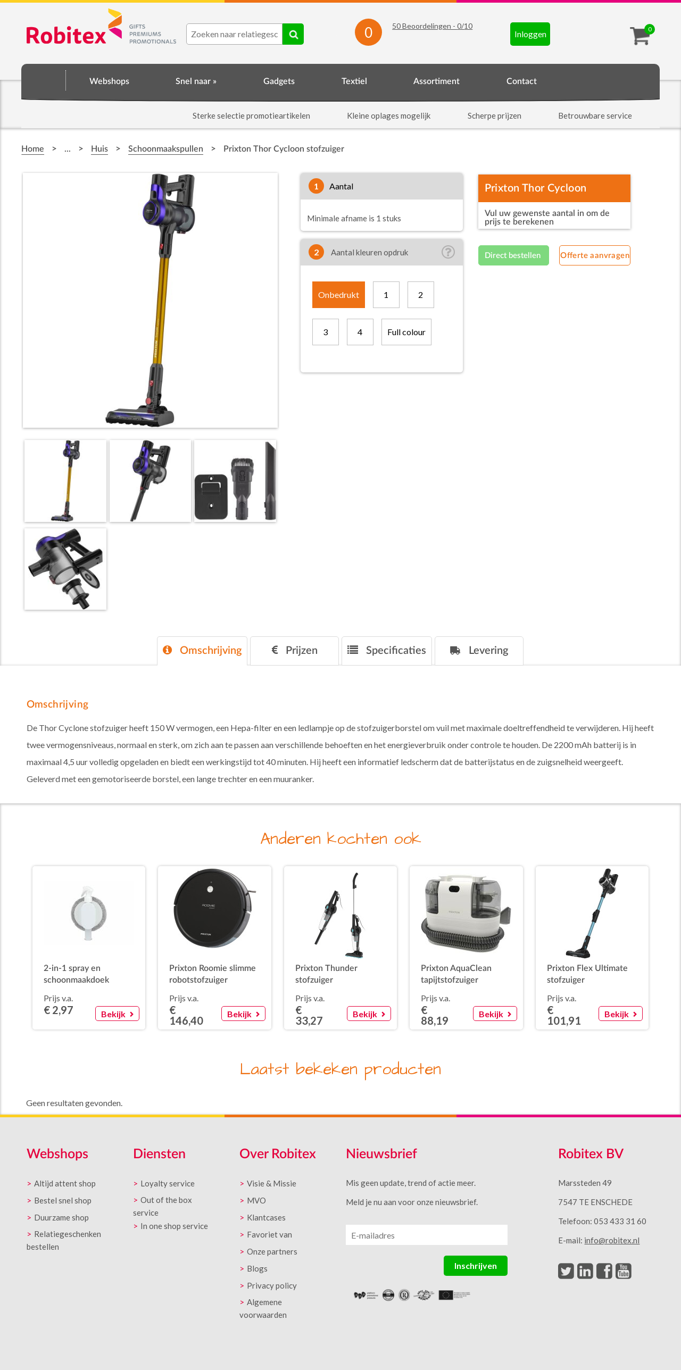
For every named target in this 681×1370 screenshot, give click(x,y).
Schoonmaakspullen (165, 149)
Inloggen (530, 34)
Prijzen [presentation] (295, 650)
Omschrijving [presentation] (202, 650)
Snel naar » (196, 81)
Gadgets (279, 81)
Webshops (109, 81)
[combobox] (234, 34)
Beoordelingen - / (432, 25)
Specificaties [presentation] (386, 650)
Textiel (354, 81)
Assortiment (436, 81)
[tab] (202, 651)
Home (43, 80)
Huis (99, 149)
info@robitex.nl (612, 1240)
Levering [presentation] (479, 650)
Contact (521, 81)
